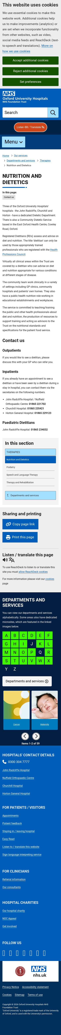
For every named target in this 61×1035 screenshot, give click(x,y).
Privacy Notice (10, 987)
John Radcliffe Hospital (16, 770)
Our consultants (11, 887)
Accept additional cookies (30, 60)
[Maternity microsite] (44, 710)
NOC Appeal (9, 918)
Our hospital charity (13, 910)
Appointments (10, 815)
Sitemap (19, 994)
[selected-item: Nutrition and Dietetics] (30, 459)
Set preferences (30, 82)
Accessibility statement (35, 987)
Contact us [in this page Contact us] (9, 197)
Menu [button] (11, 142)
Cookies (7, 994)
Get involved (9, 926)
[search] (53, 112)
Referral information (14, 879)
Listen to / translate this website (20, 846)
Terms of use (35, 994)
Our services (20, 155)
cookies (49, 578)
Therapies (45, 160)
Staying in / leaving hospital (18, 831)
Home (5, 155)
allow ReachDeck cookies (33, 572)
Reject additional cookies (30, 71)
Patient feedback (12, 823)
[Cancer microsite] (16, 710)
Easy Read (8, 839)
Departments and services (21, 160)
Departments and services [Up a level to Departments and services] (24, 495)
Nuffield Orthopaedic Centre (18, 777)
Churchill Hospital (12, 785)
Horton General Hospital (16, 793)
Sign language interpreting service (21, 854)
